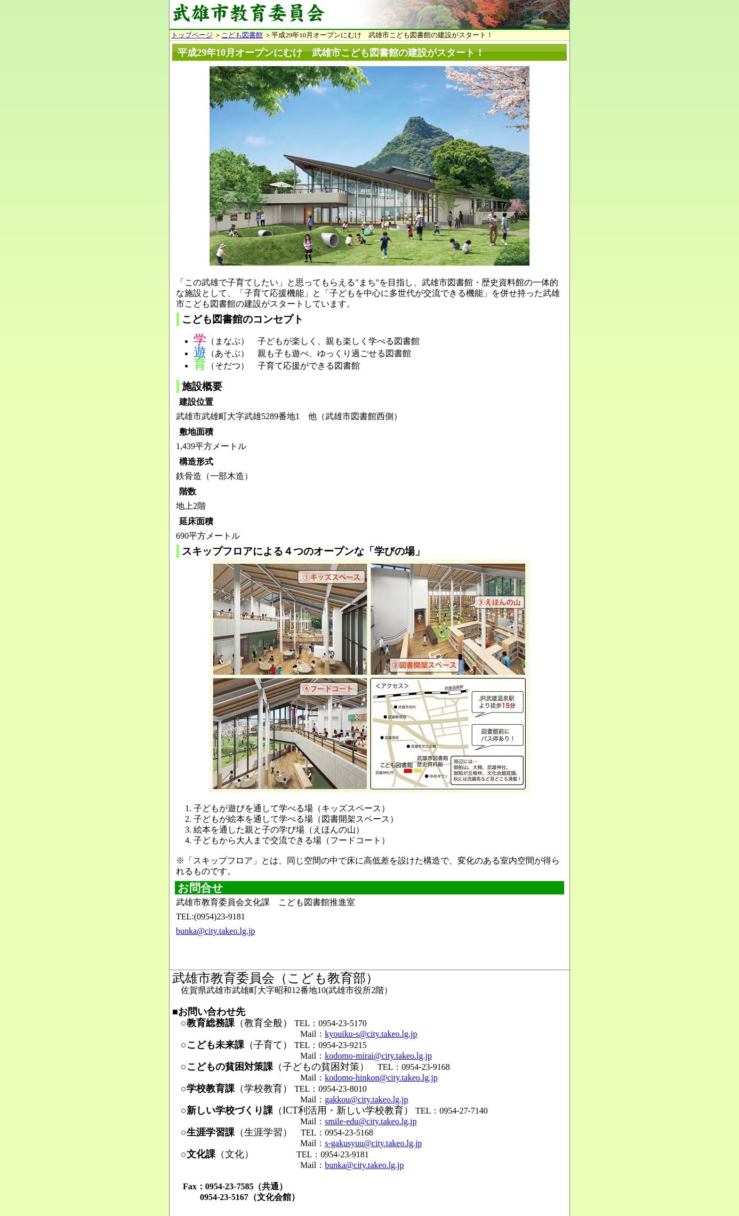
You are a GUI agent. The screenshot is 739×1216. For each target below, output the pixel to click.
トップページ (192, 35)
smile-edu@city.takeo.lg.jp (370, 1121)
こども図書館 (242, 35)
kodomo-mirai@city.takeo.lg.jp (378, 1055)
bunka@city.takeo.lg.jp (215, 930)
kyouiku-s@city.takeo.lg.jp (371, 1033)
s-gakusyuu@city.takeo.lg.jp (373, 1143)
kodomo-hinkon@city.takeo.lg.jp (381, 1077)
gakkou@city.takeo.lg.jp (366, 1099)
